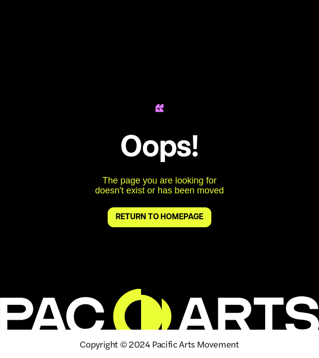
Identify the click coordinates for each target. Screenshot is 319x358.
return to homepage (159, 217)
